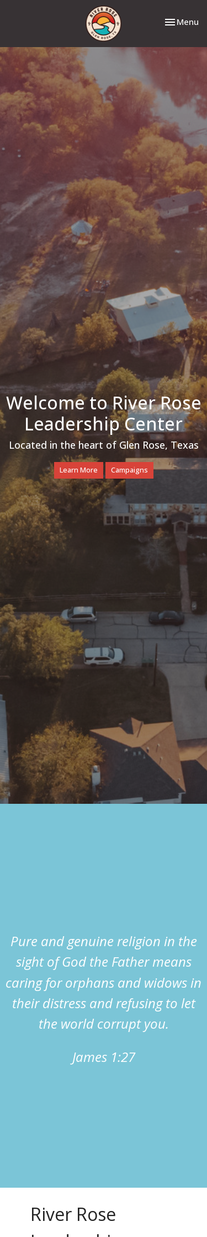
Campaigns (129, 470)
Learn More (79, 470)
